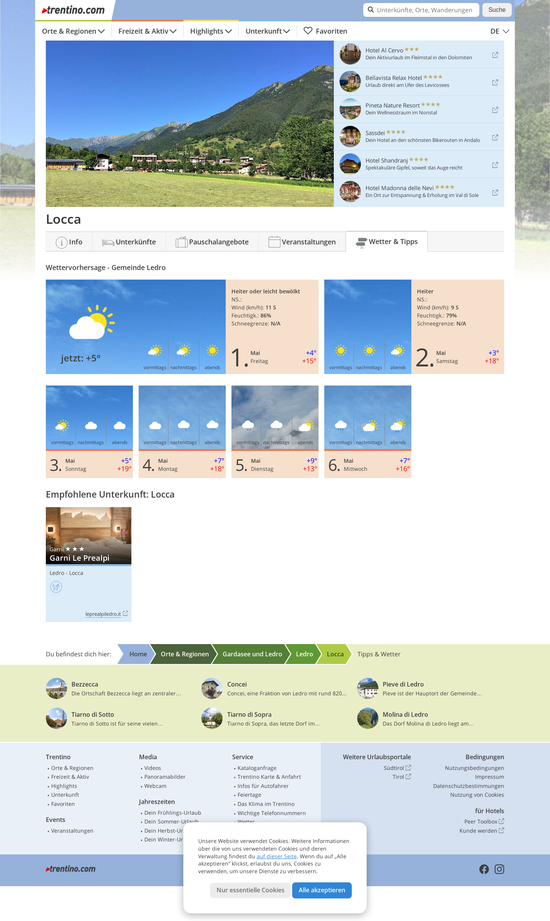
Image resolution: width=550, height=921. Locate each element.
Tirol (402, 777)
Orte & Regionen (69, 31)
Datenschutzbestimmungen (468, 785)
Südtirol (397, 768)
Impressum (489, 776)
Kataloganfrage (257, 767)
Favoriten (325, 31)
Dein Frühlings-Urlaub (172, 812)
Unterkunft (264, 31)
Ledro (57, 572)
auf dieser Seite (277, 856)
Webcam (155, 785)
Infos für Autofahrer (263, 785)
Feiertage (249, 794)
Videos (152, 767)
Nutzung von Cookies (477, 794)
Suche (497, 10)
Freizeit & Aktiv (143, 31)
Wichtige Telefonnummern (272, 813)
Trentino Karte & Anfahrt (269, 776)
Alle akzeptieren (322, 890)
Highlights (206, 31)
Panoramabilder (165, 776)
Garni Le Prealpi (88, 564)
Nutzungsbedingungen (474, 767)
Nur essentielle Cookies (251, 890)
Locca (76, 572)
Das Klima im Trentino (266, 803)
